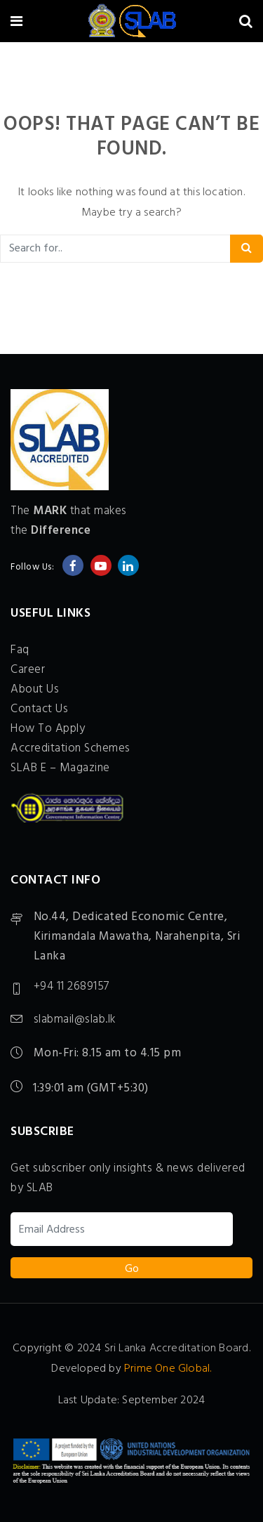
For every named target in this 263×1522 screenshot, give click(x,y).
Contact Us (39, 709)
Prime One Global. (167, 1369)
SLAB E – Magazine (60, 768)
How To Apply (48, 728)
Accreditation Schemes (70, 748)
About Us (35, 689)
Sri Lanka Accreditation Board (176, 1348)
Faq (20, 650)
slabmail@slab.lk (75, 1020)
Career (28, 669)
